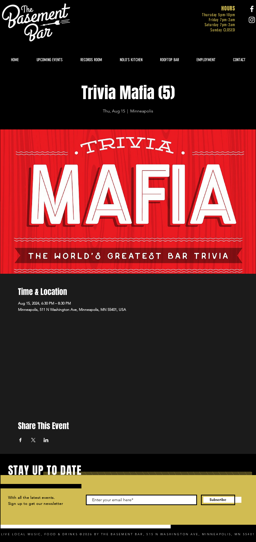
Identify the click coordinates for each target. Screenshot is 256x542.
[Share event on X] (33, 440)
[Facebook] (252, 9)
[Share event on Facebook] (20, 440)
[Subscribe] (218, 500)
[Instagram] (252, 20)
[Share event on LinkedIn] (46, 440)
